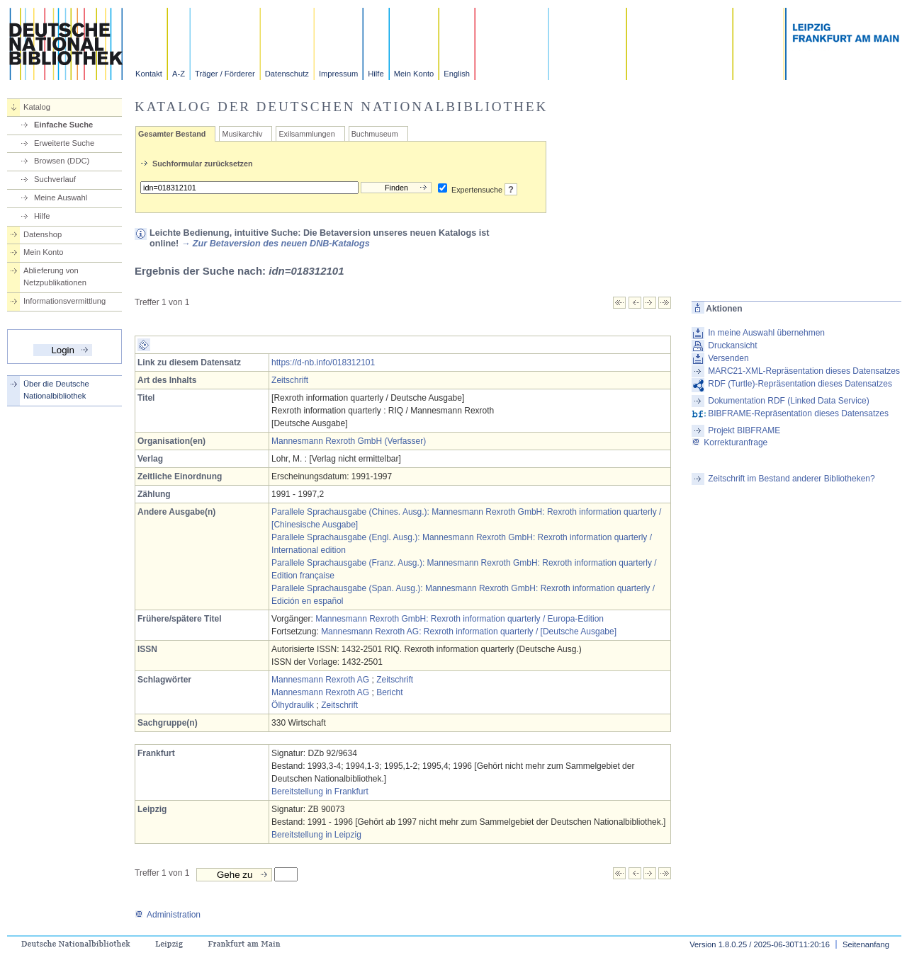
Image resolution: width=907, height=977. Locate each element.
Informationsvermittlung (64, 301)
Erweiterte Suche (64, 143)
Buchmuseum (374, 134)
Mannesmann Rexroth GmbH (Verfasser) (348, 441)
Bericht (389, 692)
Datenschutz (287, 73)
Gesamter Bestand (171, 134)
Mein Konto (414, 73)
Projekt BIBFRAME (744, 430)
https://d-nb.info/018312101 (323, 362)
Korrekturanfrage (729, 442)
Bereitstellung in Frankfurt (319, 791)
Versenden (728, 358)
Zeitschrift (289, 380)
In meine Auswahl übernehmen (766, 333)
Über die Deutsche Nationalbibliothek (56, 389)
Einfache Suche (63, 124)
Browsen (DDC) (61, 160)
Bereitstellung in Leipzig (316, 835)
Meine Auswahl (60, 197)
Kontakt (148, 73)
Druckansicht (732, 345)
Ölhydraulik (292, 705)
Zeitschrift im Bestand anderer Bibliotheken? (791, 479)
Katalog (36, 107)
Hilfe (375, 73)
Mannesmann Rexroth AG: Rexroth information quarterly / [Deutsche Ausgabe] (468, 631)
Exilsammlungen (306, 134)
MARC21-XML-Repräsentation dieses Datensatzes (804, 371)
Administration (168, 915)
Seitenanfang (866, 944)
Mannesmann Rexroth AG (320, 680)
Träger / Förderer (225, 73)
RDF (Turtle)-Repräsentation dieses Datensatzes (800, 384)
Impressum (338, 73)
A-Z (178, 73)
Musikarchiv (242, 134)
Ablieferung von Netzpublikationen (54, 276)
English (457, 73)
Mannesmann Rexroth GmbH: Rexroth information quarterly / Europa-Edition (459, 619)
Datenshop (42, 234)
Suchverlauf (55, 179)
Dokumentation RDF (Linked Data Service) (788, 401)
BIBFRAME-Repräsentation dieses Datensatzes (798, 413)
